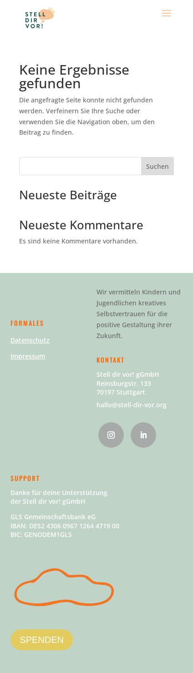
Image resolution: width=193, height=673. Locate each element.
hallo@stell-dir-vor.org (131, 404)
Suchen (157, 166)
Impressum (27, 356)
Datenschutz (30, 340)
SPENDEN (42, 640)
